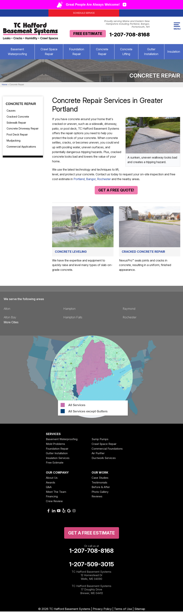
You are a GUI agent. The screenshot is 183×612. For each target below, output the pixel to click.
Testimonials (99, 483)
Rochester (104, 179)
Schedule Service (84, 13)
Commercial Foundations (107, 449)
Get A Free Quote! (116, 190)
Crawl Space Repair (49, 51)
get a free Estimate (91, 533)
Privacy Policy (102, 609)
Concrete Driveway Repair (23, 128)
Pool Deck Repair (17, 134)
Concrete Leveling (71, 252)
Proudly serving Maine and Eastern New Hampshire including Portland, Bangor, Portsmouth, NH (127, 24)
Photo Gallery (100, 492)
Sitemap (139, 609)
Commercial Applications (21, 146)
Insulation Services (57, 458)
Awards (50, 483)
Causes (11, 110)
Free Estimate (87, 33)
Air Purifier (98, 453)
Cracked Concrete (18, 116)
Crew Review (54, 501)
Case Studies (100, 478)
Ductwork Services (104, 458)
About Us (52, 478)
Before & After (101, 487)
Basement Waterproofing (17, 51)
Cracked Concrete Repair (143, 252)
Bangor (91, 179)
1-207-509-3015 (91, 565)
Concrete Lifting (126, 51)
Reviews (97, 497)
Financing (52, 497)
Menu (177, 26)
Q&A (49, 487)
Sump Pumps (100, 440)
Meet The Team (56, 492)
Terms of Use (123, 609)
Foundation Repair (76, 51)
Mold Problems (55, 444)
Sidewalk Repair (16, 122)
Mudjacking (13, 140)
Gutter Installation (151, 51)
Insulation (173, 51)
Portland (79, 179)
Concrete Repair (102, 51)
